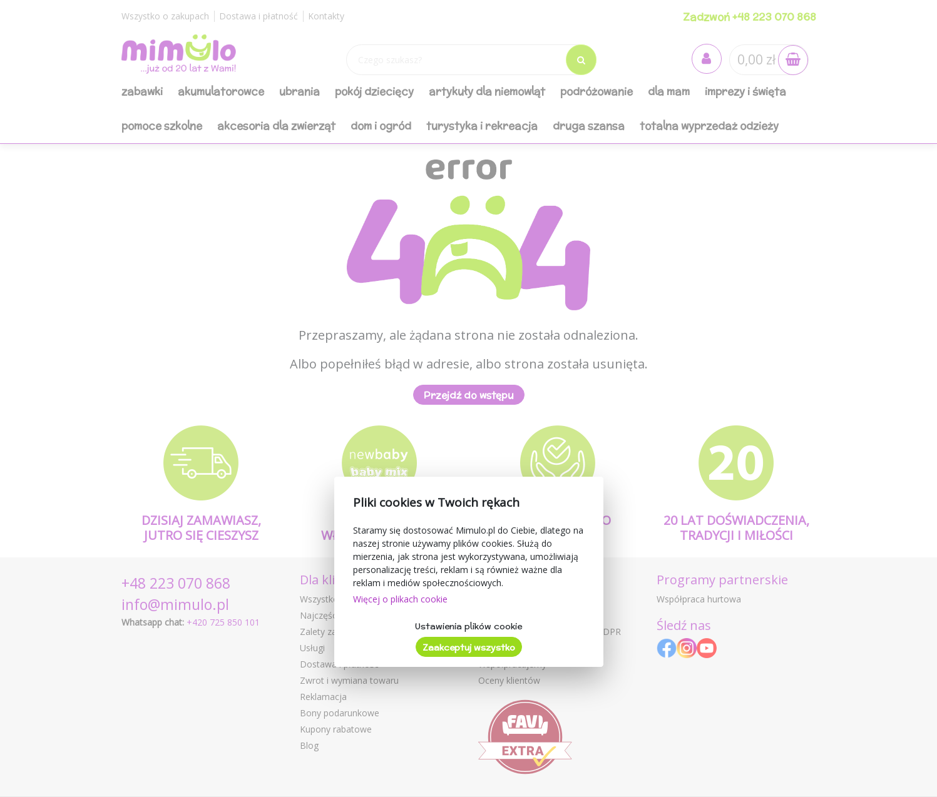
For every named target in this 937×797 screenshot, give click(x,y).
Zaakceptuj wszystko (468, 647)
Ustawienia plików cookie (468, 626)
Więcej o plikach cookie (400, 599)
